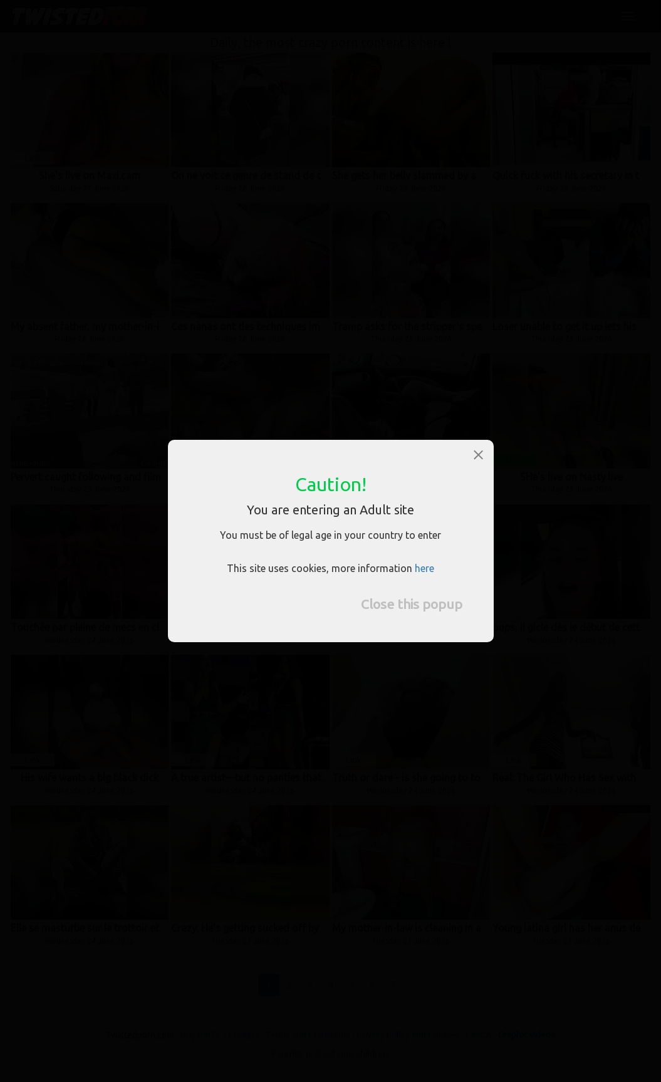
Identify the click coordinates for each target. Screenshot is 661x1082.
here (424, 568)
